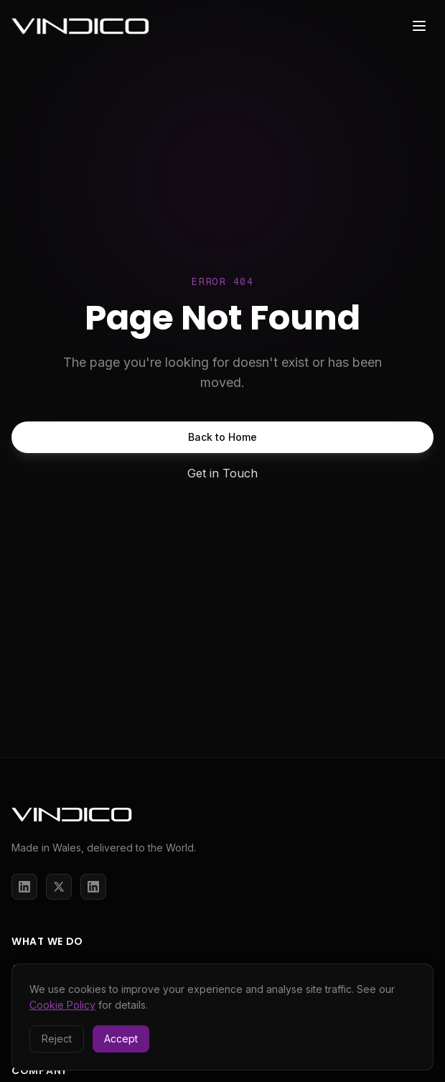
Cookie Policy (62, 1005)
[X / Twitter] (59, 887)
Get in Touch (222, 473)
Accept (121, 1038)
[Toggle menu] (419, 25)
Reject (57, 1038)
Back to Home (222, 437)
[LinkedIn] (24, 887)
